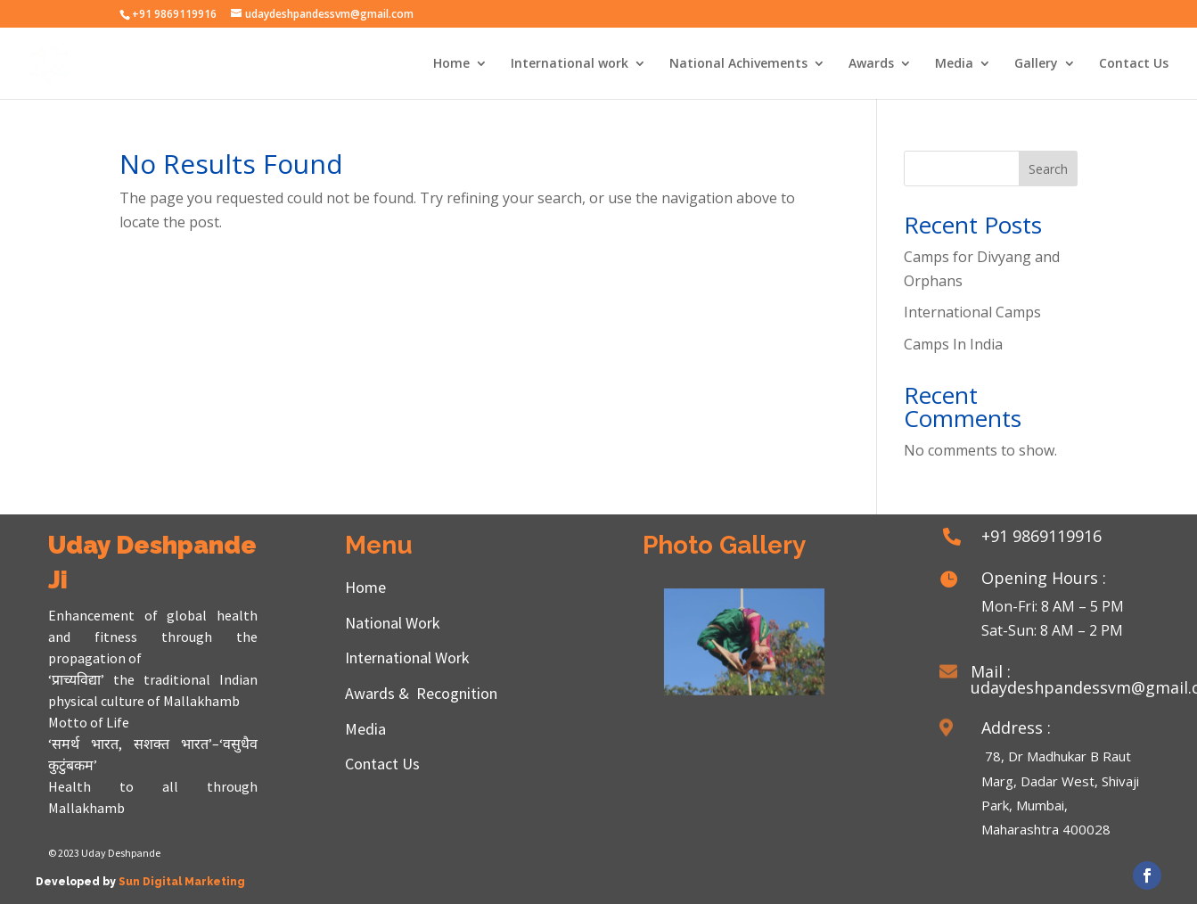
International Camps (972, 312)
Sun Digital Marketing (182, 881)
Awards (871, 64)
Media (954, 64)
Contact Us (1133, 64)
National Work (392, 622)
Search (1048, 168)
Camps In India (953, 344)
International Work (407, 657)
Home (451, 64)
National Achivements (738, 64)
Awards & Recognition (421, 693)
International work (569, 64)
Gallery (1036, 64)
